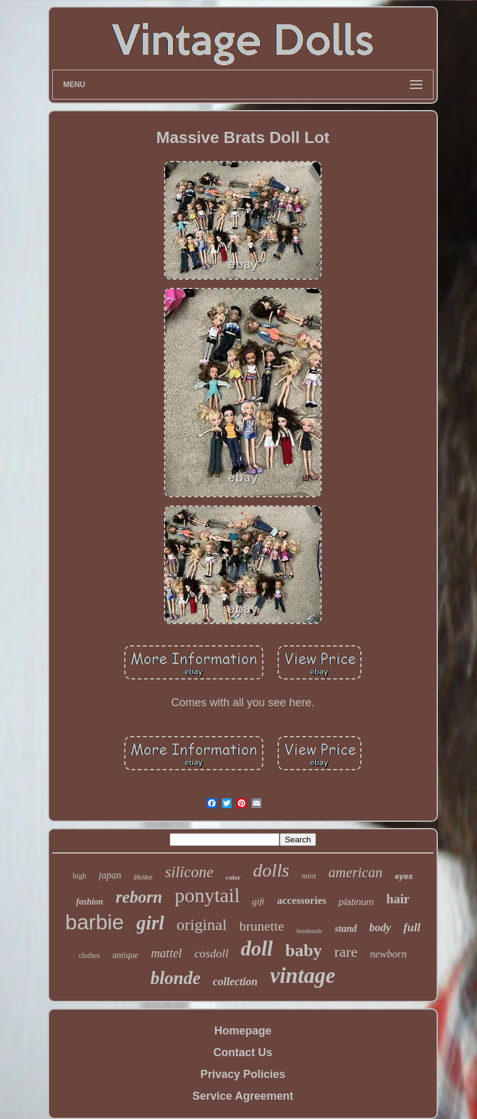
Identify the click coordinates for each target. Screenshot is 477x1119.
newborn (388, 954)
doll (257, 948)
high (79, 876)
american (356, 872)
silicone (189, 871)
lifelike (143, 877)
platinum (356, 901)
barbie (94, 922)
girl (151, 923)
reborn (139, 897)
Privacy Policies (242, 1074)
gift (258, 901)
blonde (175, 978)
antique (125, 955)
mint (309, 875)
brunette (261, 926)
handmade (309, 931)
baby (303, 950)
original (201, 925)
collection (235, 981)
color (233, 877)
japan (110, 875)
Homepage (242, 1031)
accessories (301, 900)
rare (345, 952)
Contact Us (242, 1052)
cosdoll (211, 953)
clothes (89, 955)
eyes (404, 876)
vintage (302, 976)
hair (397, 898)
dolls (271, 870)
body (380, 927)
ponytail (207, 895)
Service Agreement (243, 1096)
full (412, 927)
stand (346, 928)
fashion (90, 901)
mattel (166, 953)
